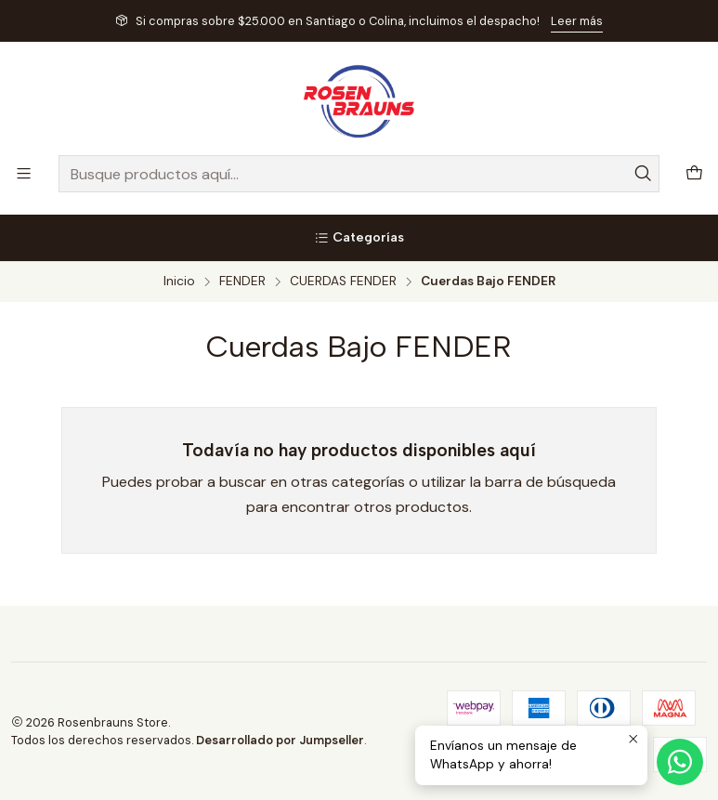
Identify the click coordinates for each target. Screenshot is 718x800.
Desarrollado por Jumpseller (280, 740)
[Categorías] (359, 238)
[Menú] (23, 173)
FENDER (242, 281)
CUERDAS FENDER (343, 281)
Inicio (179, 281)
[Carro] (694, 174)
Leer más (577, 21)
